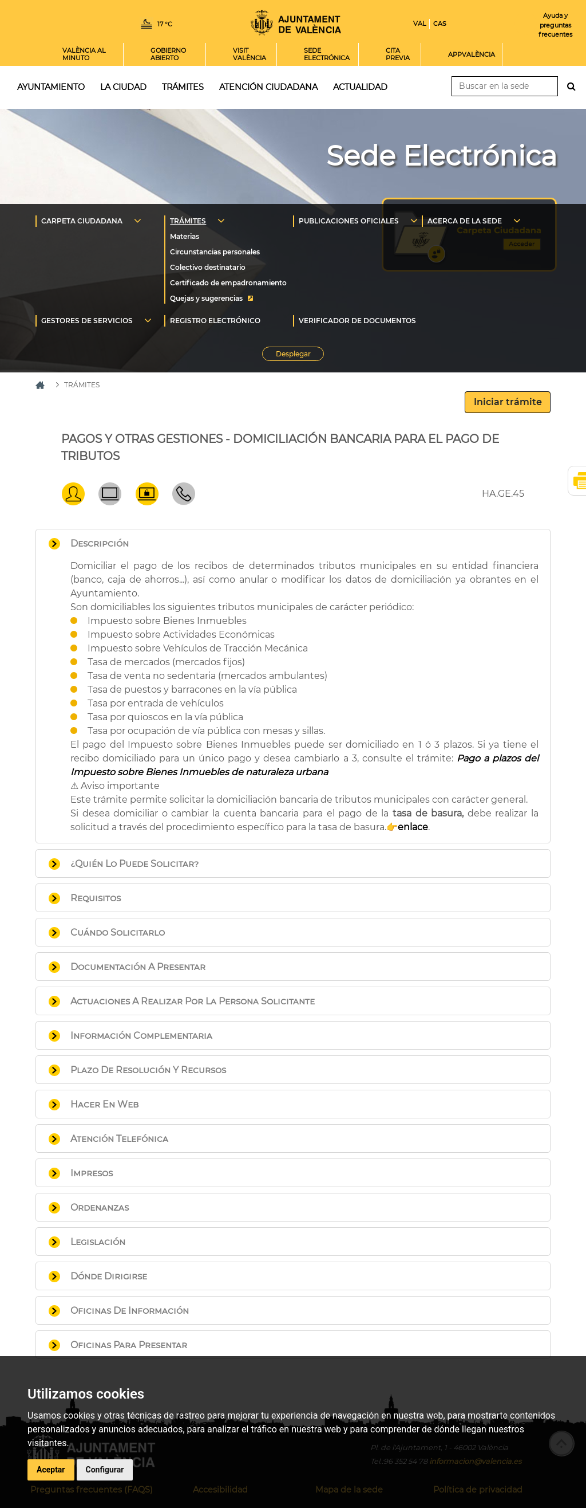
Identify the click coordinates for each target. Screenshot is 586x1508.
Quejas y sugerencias (206, 298)
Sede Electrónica (441, 155)
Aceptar (51, 1469)
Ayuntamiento (51, 87)
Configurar (105, 1469)
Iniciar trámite (508, 401)
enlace (413, 827)
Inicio (296, 23)
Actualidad (360, 87)
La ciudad (123, 87)
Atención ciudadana (268, 87)
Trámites (183, 87)
